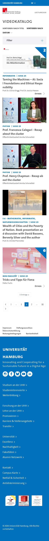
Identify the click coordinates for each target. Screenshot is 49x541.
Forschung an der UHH (15, 405)
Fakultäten (8, 452)
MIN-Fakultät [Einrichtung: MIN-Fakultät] (10, 276)
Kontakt (7, 467)
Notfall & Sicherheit (13, 478)
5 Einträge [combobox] (25, 294)
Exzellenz (8, 442)
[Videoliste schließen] (40, 94)
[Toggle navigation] (45, 3)
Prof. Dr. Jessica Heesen (29, 90)
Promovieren (9, 416)
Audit (20, 497)
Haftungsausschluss (24, 328)
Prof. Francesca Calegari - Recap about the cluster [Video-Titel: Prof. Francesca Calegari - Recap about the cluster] (22, 132)
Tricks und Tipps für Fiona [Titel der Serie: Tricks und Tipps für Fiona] (18, 280)
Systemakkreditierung (10, 507)
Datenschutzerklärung (11, 330)
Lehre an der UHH (12, 411)
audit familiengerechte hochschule (10, 500)
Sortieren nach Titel (13, 28)
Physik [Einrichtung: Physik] (6, 126)
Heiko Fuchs (7, 283)
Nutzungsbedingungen (12, 333)
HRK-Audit (36, 497)
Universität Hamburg (12, 3)
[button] (32, 3)
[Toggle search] (39, 3)
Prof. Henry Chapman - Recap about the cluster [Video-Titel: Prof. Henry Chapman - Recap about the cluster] (23, 178)
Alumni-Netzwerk (12, 457)
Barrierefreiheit (32, 333)
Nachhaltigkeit (10, 447)
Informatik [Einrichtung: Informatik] (9, 75)
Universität (9, 436)
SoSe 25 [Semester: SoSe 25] (22, 75)
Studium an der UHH (14, 385)
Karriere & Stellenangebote (17, 421)
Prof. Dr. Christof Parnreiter (13, 241)
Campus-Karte (10, 473)
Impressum (7, 328)
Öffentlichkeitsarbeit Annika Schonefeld (18, 137)
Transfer (7, 426)
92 (43, 304)
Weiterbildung (10, 395)
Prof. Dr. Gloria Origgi (11, 90)
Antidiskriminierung (13, 483)
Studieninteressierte (14, 390)
